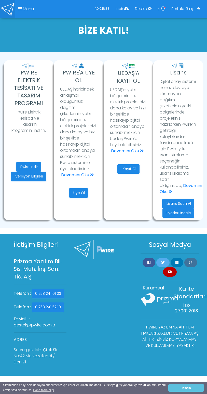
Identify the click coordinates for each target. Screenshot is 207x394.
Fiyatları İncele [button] (178, 212)
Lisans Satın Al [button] (178, 203)
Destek (143, 8)
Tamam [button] (186, 387)
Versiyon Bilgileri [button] (28, 176)
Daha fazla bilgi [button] (43, 390)
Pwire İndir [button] (28, 166)
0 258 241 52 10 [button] (48, 307)
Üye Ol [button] (78, 192)
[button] (149, 262)
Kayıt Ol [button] (128, 168)
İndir (122, 8)
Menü (26, 9)
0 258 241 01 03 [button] (48, 293)
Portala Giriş (185, 8)
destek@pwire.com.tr (34, 325)
